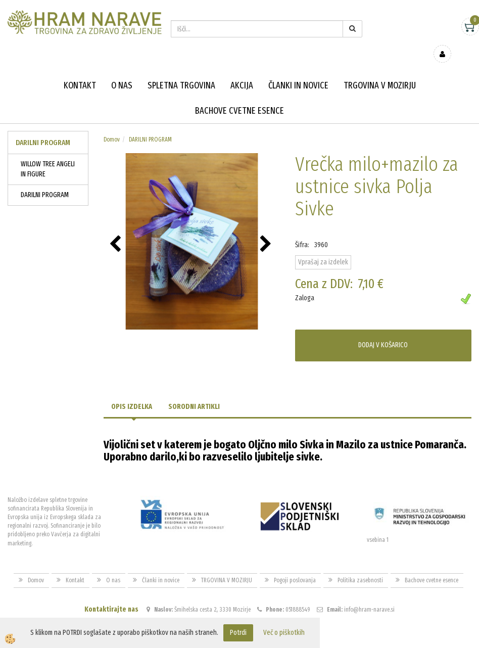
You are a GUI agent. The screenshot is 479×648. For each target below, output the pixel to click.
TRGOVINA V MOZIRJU (380, 70)
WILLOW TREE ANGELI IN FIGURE (48, 154)
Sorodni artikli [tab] (194, 391)
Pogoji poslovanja (295, 565)
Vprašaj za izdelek (323, 247)
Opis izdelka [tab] (131, 391)
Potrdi (238, 632)
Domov (112, 124)
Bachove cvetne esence (239, 96)
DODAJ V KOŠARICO (383, 330)
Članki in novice (298, 70)
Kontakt (80, 70)
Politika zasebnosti (360, 565)
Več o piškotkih (284, 632)
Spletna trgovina (181, 70)
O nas (121, 70)
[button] (267, 230)
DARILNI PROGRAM (45, 180)
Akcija (241, 70)
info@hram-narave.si (369, 594)
